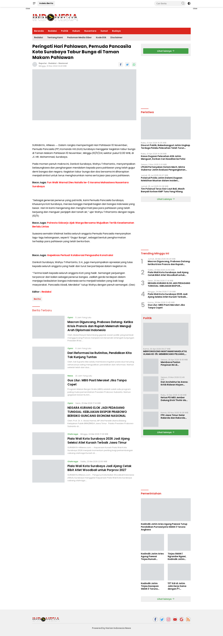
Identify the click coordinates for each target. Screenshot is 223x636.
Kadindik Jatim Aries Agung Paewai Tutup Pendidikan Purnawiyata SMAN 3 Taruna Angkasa (164, 527)
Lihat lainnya (165, 51)
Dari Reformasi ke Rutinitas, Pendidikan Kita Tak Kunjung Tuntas (102, 354)
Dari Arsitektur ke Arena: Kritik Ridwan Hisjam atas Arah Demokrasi (174, 383)
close (28, 8)
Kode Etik (101, 37)
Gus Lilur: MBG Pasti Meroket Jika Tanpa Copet (99, 382)
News (70, 375)
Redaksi (52, 30)
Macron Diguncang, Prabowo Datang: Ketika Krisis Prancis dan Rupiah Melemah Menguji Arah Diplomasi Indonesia (100, 326)
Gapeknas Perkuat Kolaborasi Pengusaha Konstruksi (80, 255)
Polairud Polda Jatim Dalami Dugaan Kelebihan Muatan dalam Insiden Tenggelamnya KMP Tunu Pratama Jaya (163, 179)
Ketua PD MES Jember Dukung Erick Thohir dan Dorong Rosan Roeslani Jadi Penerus (174, 399)
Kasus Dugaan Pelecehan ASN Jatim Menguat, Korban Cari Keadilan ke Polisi (163, 157)
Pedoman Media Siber (79, 37)
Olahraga (73, 433)
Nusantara (90, 30)
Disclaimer (116, 37)
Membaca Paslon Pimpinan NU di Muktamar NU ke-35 (172, 363)
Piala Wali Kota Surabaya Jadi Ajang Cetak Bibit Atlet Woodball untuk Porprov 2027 (101, 467)
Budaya (116, 30)
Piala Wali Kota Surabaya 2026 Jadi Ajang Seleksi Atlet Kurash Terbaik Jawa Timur (100, 440)
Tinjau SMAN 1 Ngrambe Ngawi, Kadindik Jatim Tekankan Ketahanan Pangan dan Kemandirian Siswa (178, 556)
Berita (37, 298)
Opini (70, 317)
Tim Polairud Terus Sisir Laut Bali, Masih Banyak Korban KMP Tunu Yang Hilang (163, 190)
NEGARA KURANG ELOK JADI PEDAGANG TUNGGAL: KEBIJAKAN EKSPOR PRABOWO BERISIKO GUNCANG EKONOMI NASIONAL (98, 411)
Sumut (104, 30)
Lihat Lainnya (166, 199)
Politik (64, 30)
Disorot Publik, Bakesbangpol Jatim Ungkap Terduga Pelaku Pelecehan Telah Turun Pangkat (165, 146)
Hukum (76, 30)
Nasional (63, 63)
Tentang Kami (55, 37)
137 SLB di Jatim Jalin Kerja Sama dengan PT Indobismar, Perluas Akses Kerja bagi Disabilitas (179, 586)
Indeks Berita (46, 3)
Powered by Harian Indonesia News (111, 628)
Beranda (39, 30)
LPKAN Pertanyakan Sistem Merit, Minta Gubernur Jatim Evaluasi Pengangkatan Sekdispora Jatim (163, 168)
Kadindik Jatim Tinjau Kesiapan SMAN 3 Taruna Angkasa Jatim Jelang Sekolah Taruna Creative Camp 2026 (150, 586)
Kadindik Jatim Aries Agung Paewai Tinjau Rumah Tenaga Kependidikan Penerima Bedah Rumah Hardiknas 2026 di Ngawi (152, 556)
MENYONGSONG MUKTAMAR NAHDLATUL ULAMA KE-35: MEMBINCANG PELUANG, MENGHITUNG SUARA (165, 352)
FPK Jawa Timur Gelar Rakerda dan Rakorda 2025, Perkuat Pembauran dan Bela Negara (173, 416)
